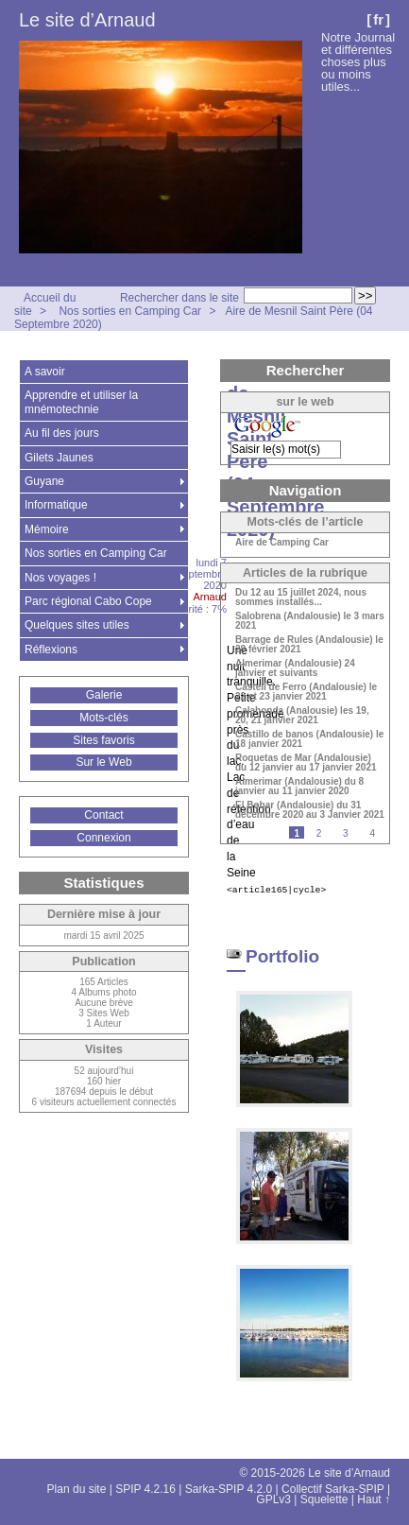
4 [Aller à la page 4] (372, 833)
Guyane (44, 481)
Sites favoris (103, 740)
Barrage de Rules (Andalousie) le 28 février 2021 (309, 644)
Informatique (56, 504)
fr (378, 19)
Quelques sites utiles (77, 625)
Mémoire (47, 529)
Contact (103, 815)
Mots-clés (103, 717)
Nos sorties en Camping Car (130, 311)
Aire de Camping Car (282, 542)
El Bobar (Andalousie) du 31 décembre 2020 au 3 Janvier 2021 (309, 810)
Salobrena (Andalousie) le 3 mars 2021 (309, 621)
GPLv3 (273, 1499)
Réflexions (51, 649)
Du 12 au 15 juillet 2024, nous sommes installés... (300, 597)
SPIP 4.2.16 (145, 1489)
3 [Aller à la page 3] (346, 833)
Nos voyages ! (60, 577)
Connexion (103, 837)
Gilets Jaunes (59, 457)
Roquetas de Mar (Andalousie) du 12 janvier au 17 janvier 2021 (306, 763)
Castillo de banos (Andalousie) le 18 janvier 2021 (309, 739)
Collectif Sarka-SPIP (332, 1489)
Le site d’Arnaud (87, 19)
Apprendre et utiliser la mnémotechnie (81, 402)
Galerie (104, 695)
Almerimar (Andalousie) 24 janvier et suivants (295, 668)
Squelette (324, 1499)
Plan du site (77, 1489)
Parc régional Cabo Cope (88, 601)
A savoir (45, 371)
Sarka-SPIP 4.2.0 (229, 1489)
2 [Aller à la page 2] (319, 833)
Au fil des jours (62, 433)
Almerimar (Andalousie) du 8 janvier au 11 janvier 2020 (299, 786)
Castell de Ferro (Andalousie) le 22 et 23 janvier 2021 (306, 692)
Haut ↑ (373, 1499)
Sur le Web (103, 762)
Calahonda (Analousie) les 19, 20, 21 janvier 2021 (302, 715)
